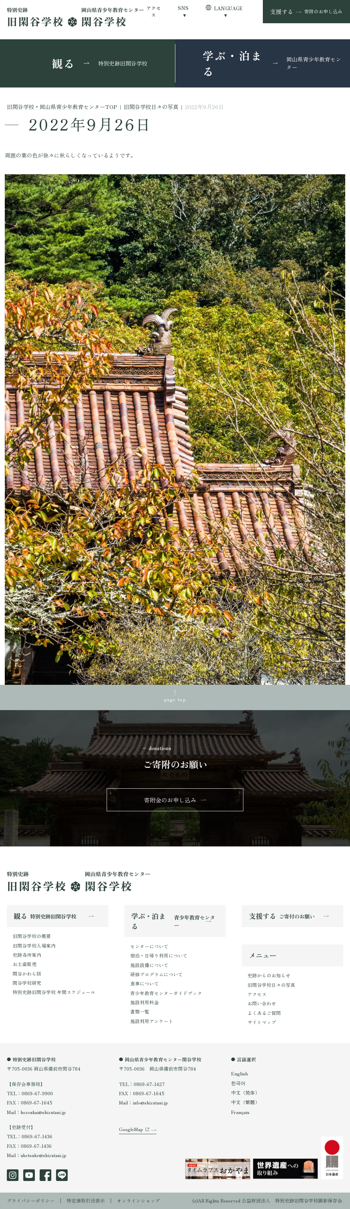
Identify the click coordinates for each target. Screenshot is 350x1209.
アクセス (153, 11)
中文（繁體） (245, 1102)
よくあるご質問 (264, 1012)
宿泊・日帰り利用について (159, 955)
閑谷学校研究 (27, 982)
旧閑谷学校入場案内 (34, 945)
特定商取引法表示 (86, 1200)
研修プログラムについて (156, 974)
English (239, 1073)
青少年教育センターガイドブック (166, 993)
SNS (183, 8)
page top (175, 699)
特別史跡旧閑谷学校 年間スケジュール (54, 992)
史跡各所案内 (27, 954)
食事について (144, 983)
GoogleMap (131, 1129)
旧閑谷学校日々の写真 (271, 984)
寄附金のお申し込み (170, 800)
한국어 (238, 1082)
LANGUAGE (228, 8)
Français (240, 1112)
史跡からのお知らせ (269, 975)
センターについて (149, 946)
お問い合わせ (261, 1003)
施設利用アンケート (151, 1021)
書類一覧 (139, 1011)
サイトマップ (261, 1022)
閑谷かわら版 (27, 973)
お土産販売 (25, 964)
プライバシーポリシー (31, 1200)
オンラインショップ (138, 1200)
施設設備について (149, 965)
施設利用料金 (144, 1002)
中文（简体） (245, 1092)
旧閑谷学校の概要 (32, 936)
